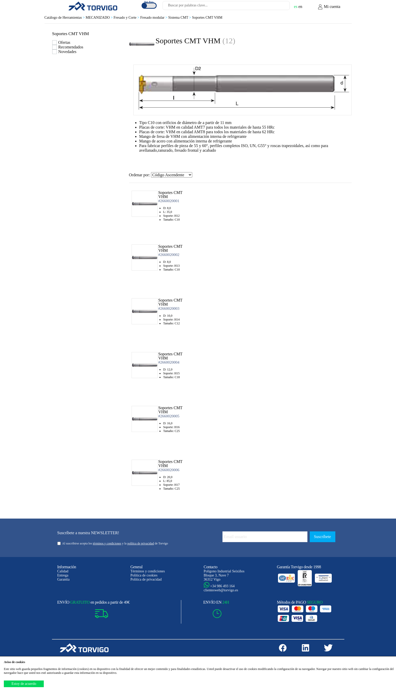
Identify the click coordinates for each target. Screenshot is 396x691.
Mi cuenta (329, 6)
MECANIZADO (100, 17)
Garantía (63, 579)
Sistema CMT (180, 17)
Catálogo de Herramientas (65, 17)
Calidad (63, 571)
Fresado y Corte (127, 17)
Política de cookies (144, 575)
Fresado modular (154, 17)
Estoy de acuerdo (24, 684)
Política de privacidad (146, 579)
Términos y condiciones (148, 571)
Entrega (63, 575)
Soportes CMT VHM (207, 17)
